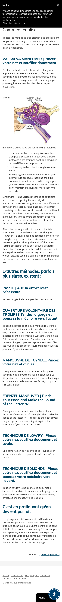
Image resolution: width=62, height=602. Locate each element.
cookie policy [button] (9, 20)
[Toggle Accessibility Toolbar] (54, 594)
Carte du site (17, 575)
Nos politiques (32, 575)
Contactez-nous (21, 578)
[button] (57, 5)
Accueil (6, 575)
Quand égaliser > (49, 554)
